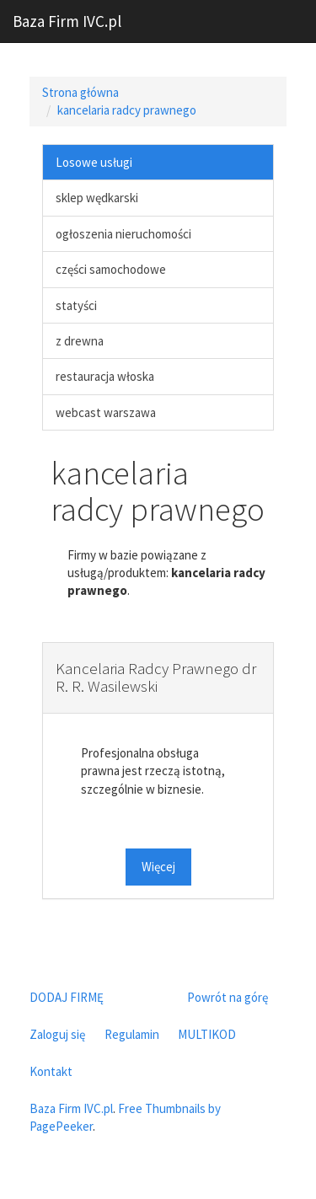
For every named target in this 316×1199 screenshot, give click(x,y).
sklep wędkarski (97, 198)
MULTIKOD (207, 1034)
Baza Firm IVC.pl (67, 21)
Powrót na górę (227, 997)
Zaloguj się (57, 1034)
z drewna (80, 341)
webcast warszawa (106, 412)
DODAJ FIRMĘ (66, 997)
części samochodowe (111, 269)
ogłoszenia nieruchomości (123, 234)
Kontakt (50, 1071)
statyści (76, 305)
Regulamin (131, 1034)
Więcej (158, 867)
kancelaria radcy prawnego (126, 110)
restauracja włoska (105, 376)
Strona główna (80, 92)
